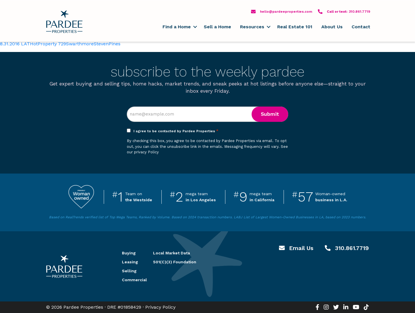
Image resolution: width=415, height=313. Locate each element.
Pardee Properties (64, 21)
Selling (129, 271)
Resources (252, 26)
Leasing (130, 262)
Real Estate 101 (294, 26)
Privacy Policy (160, 307)
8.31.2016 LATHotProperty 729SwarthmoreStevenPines (60, 43)
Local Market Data (171, 253)
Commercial (130, 279)
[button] (195, 27)
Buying (129, 253)
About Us (332, 26)
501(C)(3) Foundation (174, 262)
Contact (361, 26)
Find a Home (177, 26)
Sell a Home (217, 26)
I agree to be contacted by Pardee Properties (175, 131)
